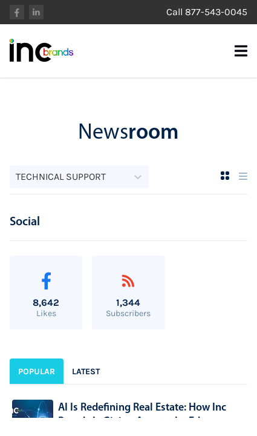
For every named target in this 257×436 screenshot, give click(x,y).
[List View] (243, 176)
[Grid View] (225, 175)
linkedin (36, 12)
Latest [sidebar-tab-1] (86, 371)
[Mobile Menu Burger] (241, 51)
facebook (17, 12)
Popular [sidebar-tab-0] (36, 371)
